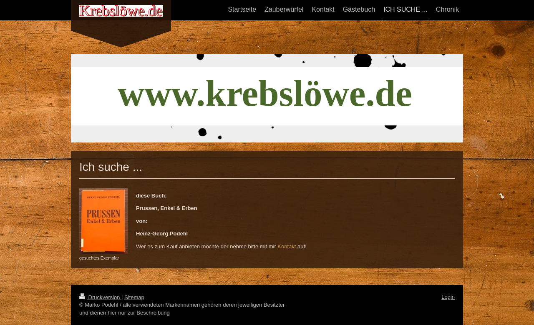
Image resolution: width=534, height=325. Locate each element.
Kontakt (286, 246)
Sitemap (134, 297)
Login (448, 297)
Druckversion (100, 297)
